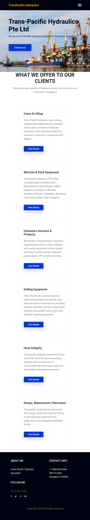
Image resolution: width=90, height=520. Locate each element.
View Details (33, 149)
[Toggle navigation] (79, 5)
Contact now (20, 47)
